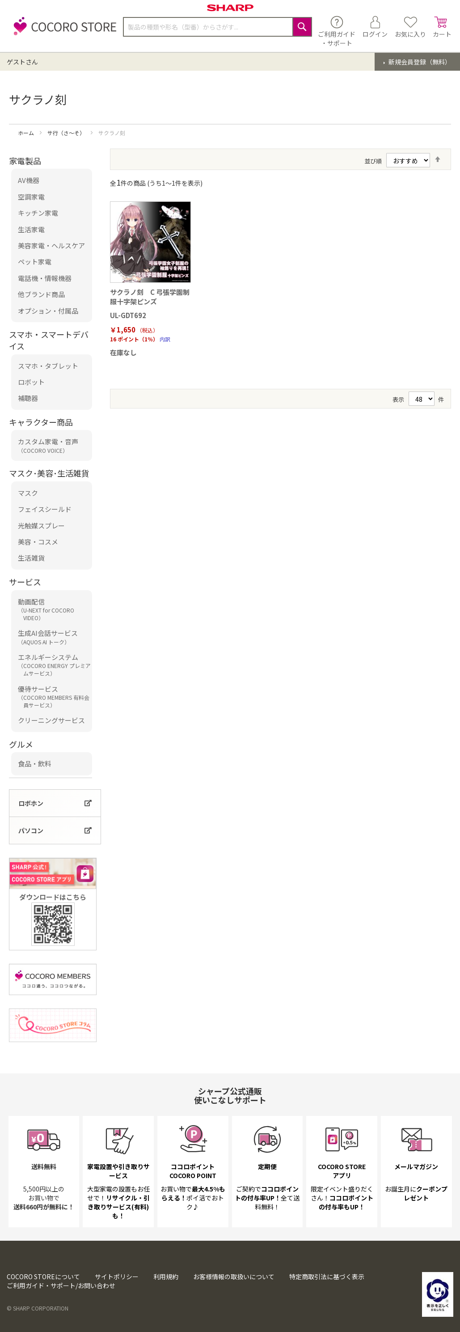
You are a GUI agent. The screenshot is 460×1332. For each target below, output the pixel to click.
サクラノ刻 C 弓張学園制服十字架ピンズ (150, 296)
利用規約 (165, 1276)
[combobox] (217, 27)
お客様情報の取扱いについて (233, 1276)
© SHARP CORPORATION (37, 1308)
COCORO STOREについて (43, 1276)
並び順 (373, 161)
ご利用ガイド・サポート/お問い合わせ (61, 1285)
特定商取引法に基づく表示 (326, 1276)
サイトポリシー (117, 1276)
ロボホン (30, 803)
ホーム (26, 132)
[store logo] (62, 31)
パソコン (30, 830)
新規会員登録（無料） (419, 61)
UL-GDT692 (128, 315)
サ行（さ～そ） (66, 132)
